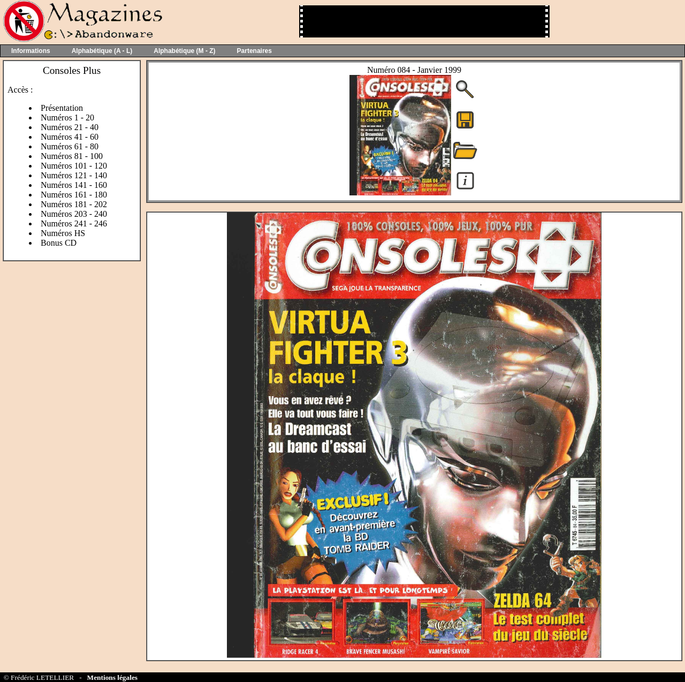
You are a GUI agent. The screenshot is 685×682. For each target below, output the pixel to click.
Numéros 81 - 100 (72, 156)
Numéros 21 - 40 (69, 127)
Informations (30, 51)
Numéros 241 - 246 (74, 223)
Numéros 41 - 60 (69, 136)
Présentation (62, 107)
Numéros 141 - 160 (74, 185)
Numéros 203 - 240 (74, 213)
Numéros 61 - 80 (69, 146)
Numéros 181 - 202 (74, 204)
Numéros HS (63, 233)
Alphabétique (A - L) (102, 51)
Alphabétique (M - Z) (184, 51)
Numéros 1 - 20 (67, 117)
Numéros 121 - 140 (74, 175)
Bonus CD (59, 242)
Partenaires (254, 51)
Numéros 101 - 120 (74, 165)
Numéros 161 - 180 (74, 194)
